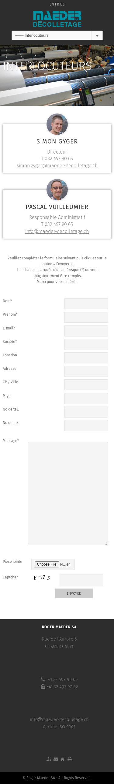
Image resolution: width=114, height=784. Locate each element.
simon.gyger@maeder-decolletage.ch (57, 166)
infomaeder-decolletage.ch (59, 719)
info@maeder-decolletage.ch (57, 231)
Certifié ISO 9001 (59, 727)
